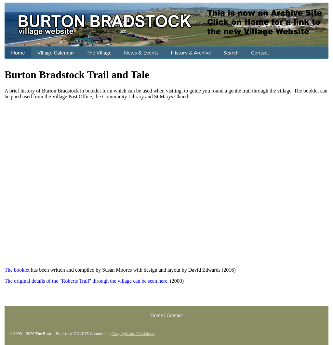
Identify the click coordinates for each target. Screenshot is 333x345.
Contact (174, 315)
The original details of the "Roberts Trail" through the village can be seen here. (86, 281)
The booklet (17, 270)
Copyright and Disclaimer (132, 333)
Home (156, 315)
